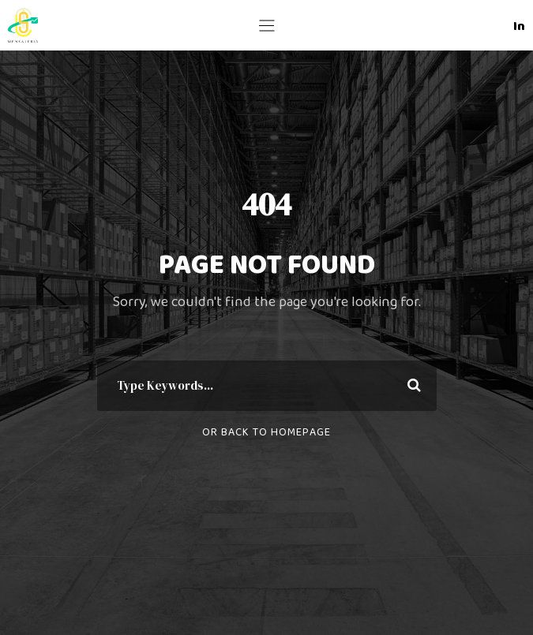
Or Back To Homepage (266, 432)
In (519, 26)
